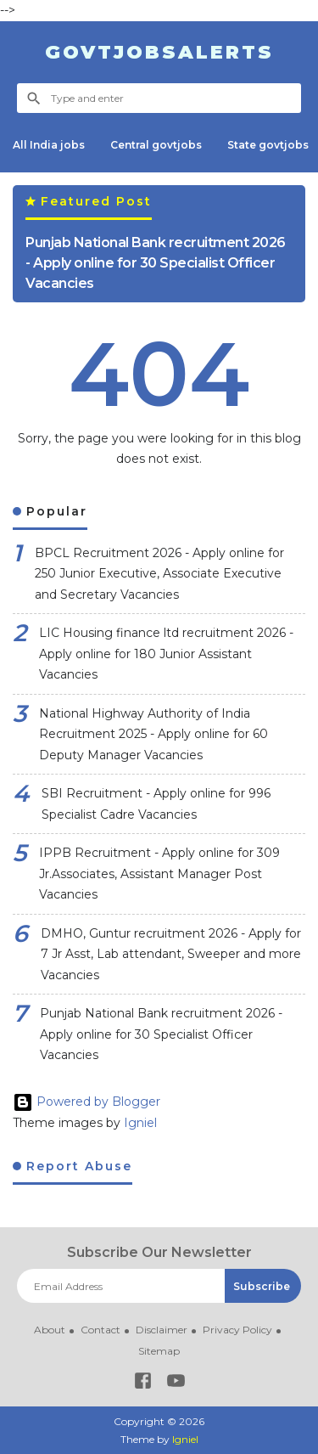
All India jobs (49, 144)
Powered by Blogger (86, 1101)
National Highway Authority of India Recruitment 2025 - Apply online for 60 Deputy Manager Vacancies (153, 734)
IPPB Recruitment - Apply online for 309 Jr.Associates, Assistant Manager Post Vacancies (159, 873)
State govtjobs (268, 144)
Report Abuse (76, 1166)
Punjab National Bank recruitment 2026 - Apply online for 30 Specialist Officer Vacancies (155, 262)
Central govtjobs (156, 144)
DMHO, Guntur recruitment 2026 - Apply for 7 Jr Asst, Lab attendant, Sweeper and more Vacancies (171, 954)
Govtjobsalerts (159, 52)
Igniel (140, 1122)
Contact (100, 1329)
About (49, 1329)
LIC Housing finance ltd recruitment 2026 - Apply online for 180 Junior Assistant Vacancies (166, 653)
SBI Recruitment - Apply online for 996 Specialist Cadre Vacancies (156, 804)
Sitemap (159, 1350)
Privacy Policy (237, 1329)
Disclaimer (161, 1329)
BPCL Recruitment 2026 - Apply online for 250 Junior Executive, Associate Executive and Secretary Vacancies (159, 573)
